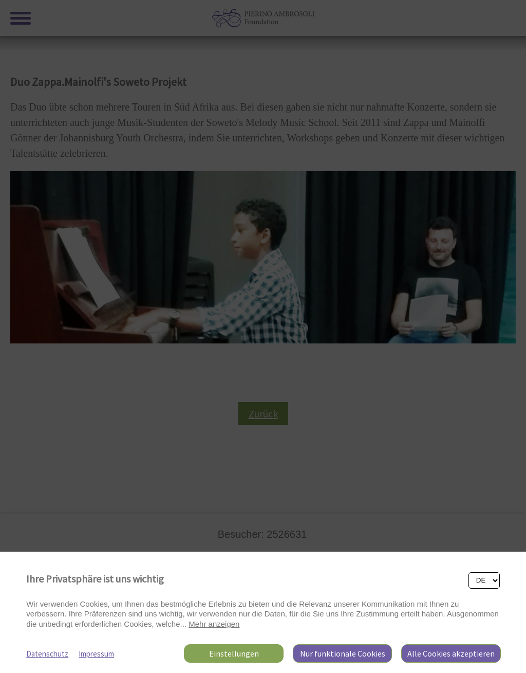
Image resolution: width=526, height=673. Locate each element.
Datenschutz (47, 654)
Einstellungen (234, 653)
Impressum (96, 654)
